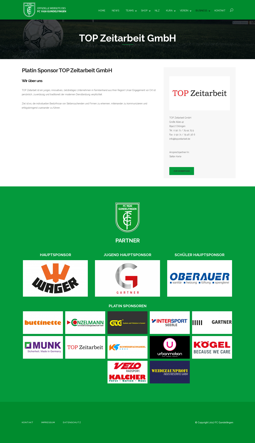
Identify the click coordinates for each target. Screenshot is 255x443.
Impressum (48, 422)
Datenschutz (72, 422)
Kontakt (27, 422)
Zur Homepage (182, 171)
